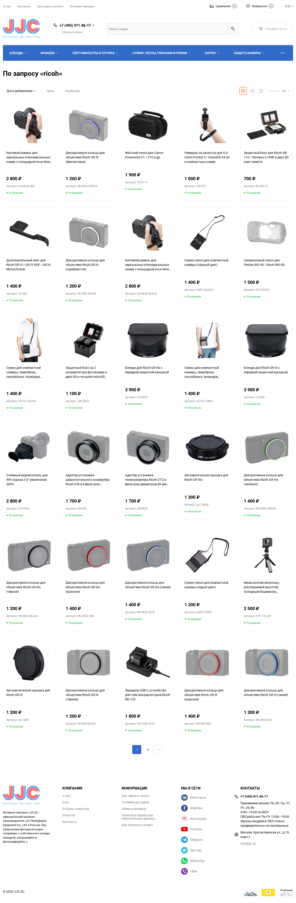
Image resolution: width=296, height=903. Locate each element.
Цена (50, 91)
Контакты (24, 6)
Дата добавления (21, 91)
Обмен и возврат (134, 808)
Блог (65, 802)
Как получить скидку (137, 824)
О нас (7, 6)
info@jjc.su (248, 843)
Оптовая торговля (82, 6)
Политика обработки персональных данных (138, 817)
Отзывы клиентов (75, 808)
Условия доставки (135, 802)
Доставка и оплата (50, 6)
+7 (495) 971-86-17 (75, 25)
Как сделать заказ (135, 795)
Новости (68, 815)
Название (72, 91)
